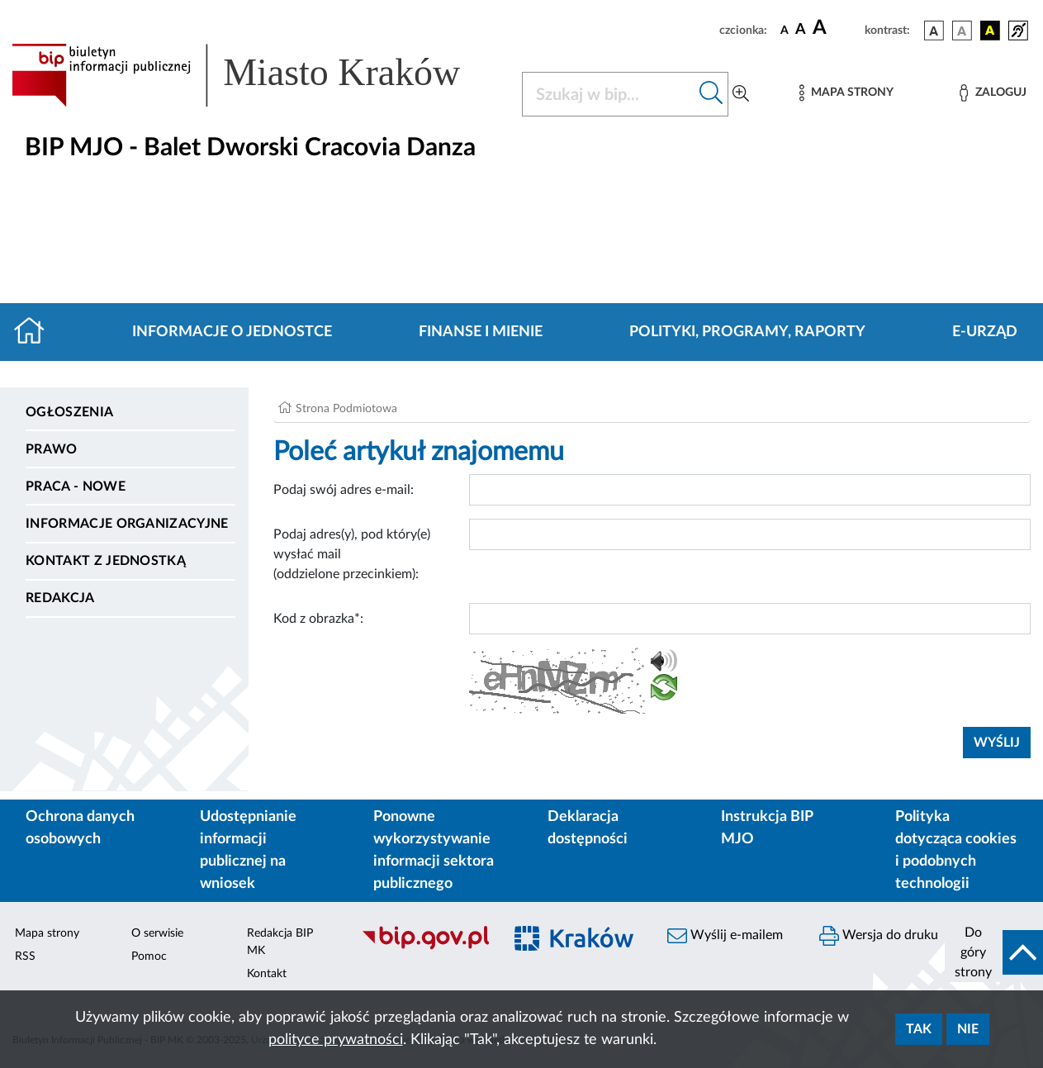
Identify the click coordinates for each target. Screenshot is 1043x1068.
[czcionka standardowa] (784, 30)
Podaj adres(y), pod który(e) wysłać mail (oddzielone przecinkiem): (351, 554)
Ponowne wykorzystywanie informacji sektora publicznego (433, 850)
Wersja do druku (878, 936)
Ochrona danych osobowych (80, 828)
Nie (968, 1029)
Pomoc (149, 956)
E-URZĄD (984, 332)
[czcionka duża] (836, 28)
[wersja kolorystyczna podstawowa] (934, 30)
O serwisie (157, 933)
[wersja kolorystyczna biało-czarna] (962, 30)
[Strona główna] (35, 332)
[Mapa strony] (846, 93)
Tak (919, 1029)
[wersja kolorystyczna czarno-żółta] (990, 30)
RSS (25, 956)
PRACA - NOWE (76, 486)
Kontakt (267, 974)
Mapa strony (47, 933)
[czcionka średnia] (801, 30)
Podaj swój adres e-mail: (343, 489)
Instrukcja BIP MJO (767, 828)
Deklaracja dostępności (588, 828)
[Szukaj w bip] (711, 94)
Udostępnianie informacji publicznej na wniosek (248, 850)
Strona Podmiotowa (346, 409)
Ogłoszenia (69, 412)
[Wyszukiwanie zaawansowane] (740, 94)
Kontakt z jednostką (106, 560)
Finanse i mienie (481, 332)
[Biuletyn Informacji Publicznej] (423, 947)
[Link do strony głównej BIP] (256, 75)
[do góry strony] (994, 952)
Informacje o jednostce (232, 332)
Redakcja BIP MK (280, 942)
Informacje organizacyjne (127, 523)
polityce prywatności (335, 1039)
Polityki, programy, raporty (747, 332)
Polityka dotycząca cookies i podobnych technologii (956, 850)
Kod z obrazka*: (318, 618)
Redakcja (60, 598)
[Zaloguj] (993, 93)
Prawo (52, 449)
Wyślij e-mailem (725, 936)
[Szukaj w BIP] (608, 94)
